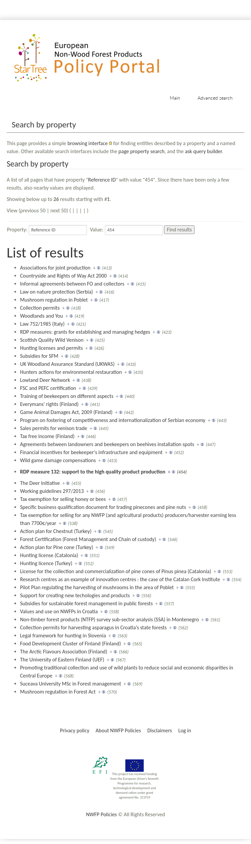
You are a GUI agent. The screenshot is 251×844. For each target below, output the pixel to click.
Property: (17, 229)
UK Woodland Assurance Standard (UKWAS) (67, 364)
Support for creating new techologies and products (75, 595)
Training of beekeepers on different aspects (66, 396)
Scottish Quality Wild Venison (52, 340)
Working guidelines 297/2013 (52, 491)
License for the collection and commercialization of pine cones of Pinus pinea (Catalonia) (115, 571)
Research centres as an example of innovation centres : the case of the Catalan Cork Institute (120, 579)
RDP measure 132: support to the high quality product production (92, 471)
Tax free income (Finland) (47, 436)
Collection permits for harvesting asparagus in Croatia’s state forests (93, 627)
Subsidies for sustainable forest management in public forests (86, 603)
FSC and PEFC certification (48, 388)
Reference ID (102, 180)
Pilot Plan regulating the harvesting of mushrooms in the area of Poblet (97, 587)
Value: (96, 229)
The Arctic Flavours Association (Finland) (63, 651)
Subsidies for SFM (39, 356)
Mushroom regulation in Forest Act (58, 692)
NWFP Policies (101, 814)
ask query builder (203, 151)
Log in (184, 730)
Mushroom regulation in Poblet (54, 300)
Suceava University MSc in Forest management (70, 683)
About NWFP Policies (118, 730)
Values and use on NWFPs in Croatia (59, 611)
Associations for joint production (55, 268)
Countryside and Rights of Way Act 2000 (63, 276)
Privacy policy (74, 730)
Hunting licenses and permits (51, 348)
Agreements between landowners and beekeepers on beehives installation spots (107, 444)
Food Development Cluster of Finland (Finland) (70, 643)
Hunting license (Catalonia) (49, 555)
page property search (141, 151)
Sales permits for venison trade (53, 428)
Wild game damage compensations (58, 460)
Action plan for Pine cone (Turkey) (56, 547)
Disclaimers (159, 730)
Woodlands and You (41, 316)
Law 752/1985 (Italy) (42, 324)
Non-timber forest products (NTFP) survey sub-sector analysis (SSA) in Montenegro (109, 619)
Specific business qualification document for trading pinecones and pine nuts (103, 507)
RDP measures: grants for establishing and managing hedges (85, 332)
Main (175, 98)
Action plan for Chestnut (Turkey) (56, 531)
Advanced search (215, 98)
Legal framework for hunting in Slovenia (63, 635)
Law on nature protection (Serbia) (56, 292)
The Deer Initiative (40, 483)
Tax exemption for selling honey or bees (63, 499)
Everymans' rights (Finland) (49, 404)
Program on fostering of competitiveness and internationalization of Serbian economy (112, 420)
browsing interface (88, 143)
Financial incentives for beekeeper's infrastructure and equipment (91, 452)
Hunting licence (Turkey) (46, 563)
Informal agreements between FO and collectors (72, 284)
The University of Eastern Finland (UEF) (62, 659)
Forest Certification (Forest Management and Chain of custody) (88, 539)
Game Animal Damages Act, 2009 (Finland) (66, 412)
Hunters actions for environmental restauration (71, 372)
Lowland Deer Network (45, 380)
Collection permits (39, 308)
